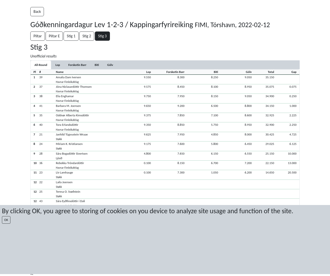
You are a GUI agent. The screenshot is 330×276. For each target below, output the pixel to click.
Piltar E (54, 36)
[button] (165, 79)
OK (6, 220)
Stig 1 (71, 36)
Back (37, 11)
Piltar (37, 36)
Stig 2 (86, 36)
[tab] (57, 64)
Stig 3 (102, 36)
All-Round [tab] (40, 65)
